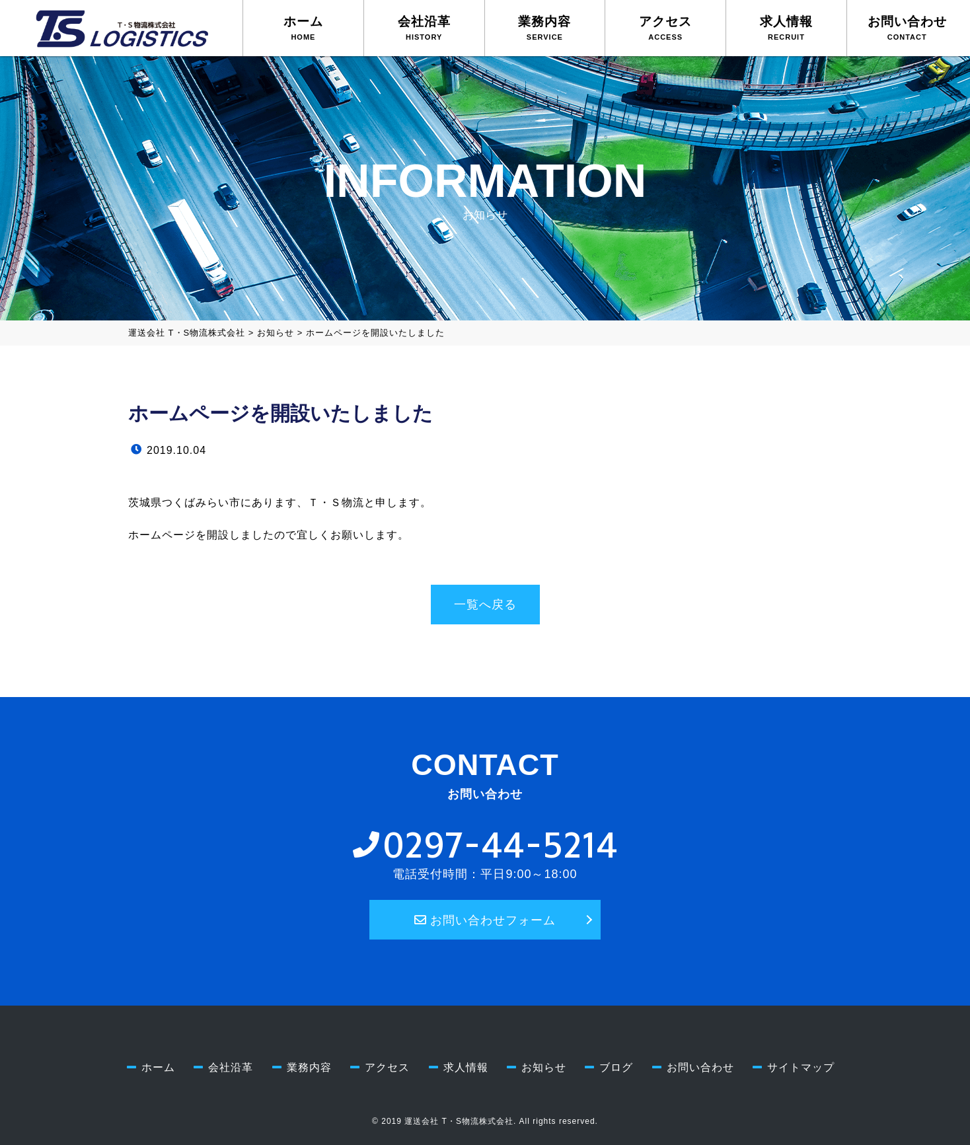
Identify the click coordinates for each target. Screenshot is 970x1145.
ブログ (616, 1067)
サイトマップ (801, 1067)
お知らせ (543, 1067)
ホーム (303, 28)
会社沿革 (424, 28)
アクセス (665, 28)
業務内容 (544, 28)
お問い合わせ (907, 28)
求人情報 (786, 28)
